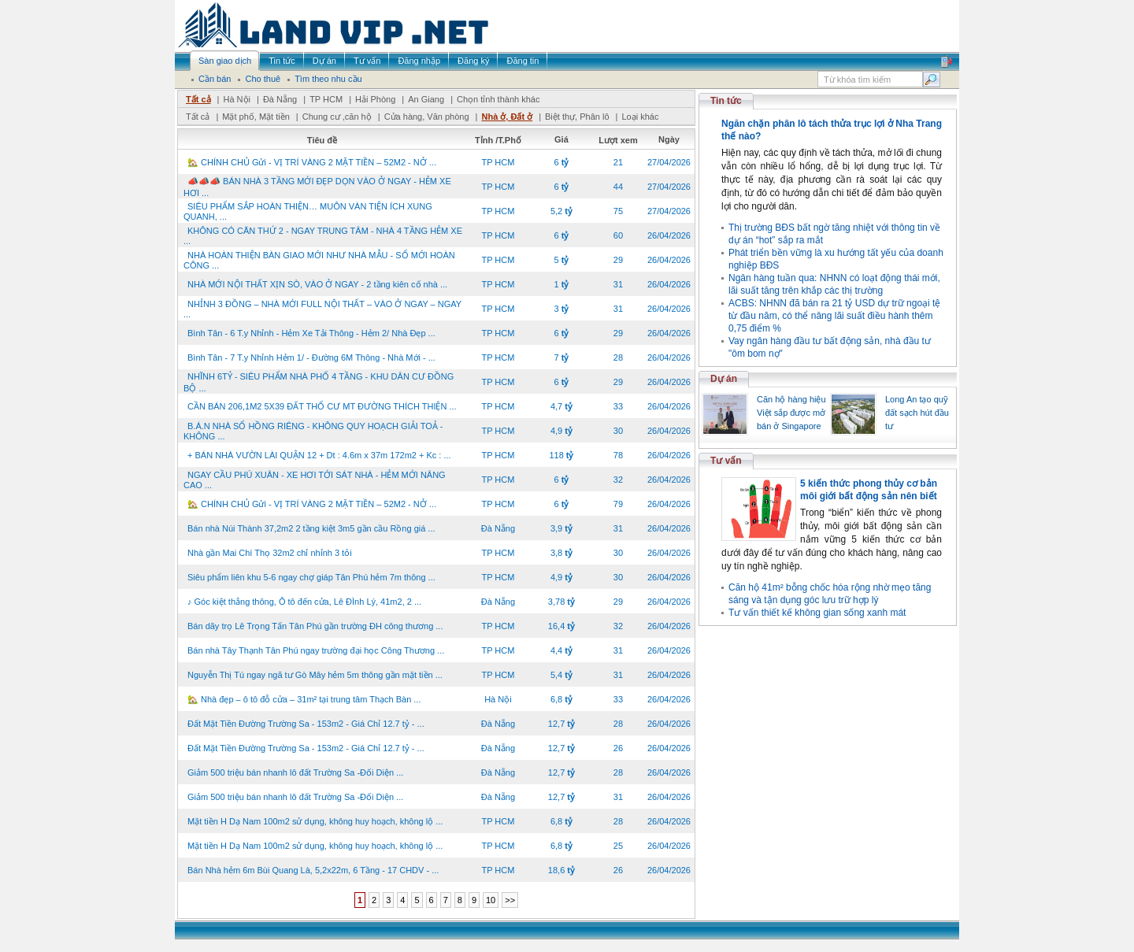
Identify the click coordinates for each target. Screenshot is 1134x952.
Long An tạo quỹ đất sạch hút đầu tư (917, 413)
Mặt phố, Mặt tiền (256, 116)
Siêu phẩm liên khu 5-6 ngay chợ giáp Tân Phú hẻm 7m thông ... (311, 577)
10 (490, 900)
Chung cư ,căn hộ (337, 116)
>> (510, 900)
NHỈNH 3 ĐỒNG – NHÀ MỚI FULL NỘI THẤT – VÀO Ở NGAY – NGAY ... (322, 309)
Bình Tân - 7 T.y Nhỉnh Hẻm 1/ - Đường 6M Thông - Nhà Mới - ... (311, 357)
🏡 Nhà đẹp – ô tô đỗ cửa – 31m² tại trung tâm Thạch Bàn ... (304, 699)
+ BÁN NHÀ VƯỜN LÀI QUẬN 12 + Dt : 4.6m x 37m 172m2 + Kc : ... (319, 455)
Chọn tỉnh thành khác (498, 99)
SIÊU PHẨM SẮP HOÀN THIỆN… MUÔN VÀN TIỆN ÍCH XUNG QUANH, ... (307, 211)
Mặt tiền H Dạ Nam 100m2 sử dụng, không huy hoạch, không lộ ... (315, 821)
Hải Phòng (375, 99)
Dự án (723, 378)
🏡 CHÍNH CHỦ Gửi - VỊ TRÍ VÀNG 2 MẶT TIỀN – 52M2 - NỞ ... (311, 162)
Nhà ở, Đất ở (506, 116)
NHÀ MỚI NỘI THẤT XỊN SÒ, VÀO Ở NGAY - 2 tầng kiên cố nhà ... (317, 284)
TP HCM (326, 99)
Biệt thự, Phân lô (577, 116)
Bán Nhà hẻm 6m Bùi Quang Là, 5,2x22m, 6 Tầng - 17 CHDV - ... (313, 870)
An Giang (426, 99)
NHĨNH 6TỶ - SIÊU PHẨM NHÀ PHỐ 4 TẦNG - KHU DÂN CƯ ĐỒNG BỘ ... (318, 382)
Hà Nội (236, 99)
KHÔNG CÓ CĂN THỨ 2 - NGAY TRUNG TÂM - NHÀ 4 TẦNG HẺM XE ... (322, 236)
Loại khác (639, 116)
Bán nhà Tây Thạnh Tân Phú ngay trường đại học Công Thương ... (315, 650)
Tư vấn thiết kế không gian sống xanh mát (817, 612)
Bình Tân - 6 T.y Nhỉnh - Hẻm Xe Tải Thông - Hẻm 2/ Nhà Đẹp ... (311, 333)
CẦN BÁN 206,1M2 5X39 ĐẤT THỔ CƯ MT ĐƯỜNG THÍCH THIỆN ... (322, 406)
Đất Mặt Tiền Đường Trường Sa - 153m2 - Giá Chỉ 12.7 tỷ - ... (305, 723)
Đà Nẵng (280, 99)
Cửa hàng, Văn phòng (426, 116)
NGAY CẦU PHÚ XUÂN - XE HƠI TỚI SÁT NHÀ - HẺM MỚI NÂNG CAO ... (314, 480)
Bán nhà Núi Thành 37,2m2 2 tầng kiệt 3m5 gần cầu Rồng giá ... (311, 528)
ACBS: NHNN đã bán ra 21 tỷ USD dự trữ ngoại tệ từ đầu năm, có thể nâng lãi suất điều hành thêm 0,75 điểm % (834, 316)
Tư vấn (726, 460)
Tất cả (198, 99)
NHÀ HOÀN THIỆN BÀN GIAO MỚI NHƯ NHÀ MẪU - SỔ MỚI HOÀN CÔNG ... (319, 260)
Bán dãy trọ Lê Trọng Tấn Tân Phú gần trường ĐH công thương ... (315, 626)
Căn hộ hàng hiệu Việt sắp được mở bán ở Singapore (791, 413)
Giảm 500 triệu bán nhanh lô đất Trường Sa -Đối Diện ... (295, 772)
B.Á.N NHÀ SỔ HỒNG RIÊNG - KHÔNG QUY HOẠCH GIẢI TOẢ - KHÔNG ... (313, 431)
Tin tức (726, 100)
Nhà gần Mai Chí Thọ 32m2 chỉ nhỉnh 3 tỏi (269, 552)
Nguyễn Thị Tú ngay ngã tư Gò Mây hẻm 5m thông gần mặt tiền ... (315, 675)
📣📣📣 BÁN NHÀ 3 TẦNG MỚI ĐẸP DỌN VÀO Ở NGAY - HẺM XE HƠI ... (317, 187)
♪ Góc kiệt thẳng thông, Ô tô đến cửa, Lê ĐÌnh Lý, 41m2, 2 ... (304, 601)
